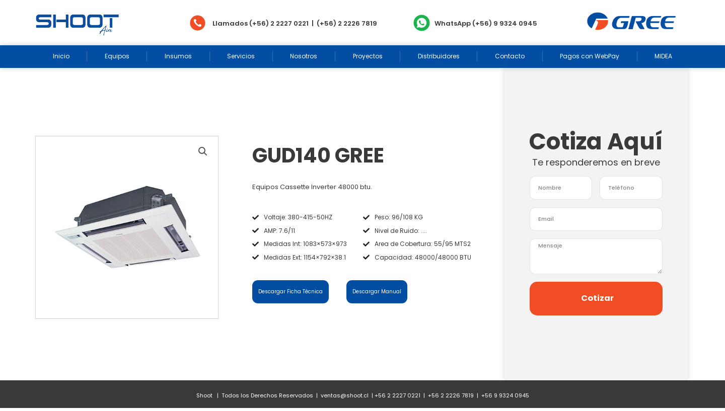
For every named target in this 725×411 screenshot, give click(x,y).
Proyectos (368, 56)
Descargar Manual (379, 293)
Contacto (510, 56)
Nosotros (303, 56)
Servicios (241, 56)
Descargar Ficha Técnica (294, 293)
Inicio (61, 56)
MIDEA (663, 56)
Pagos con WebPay (589, 56)
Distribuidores (439, 56)
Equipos (117, 56)
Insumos (178, 56)
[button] (203, 153)
